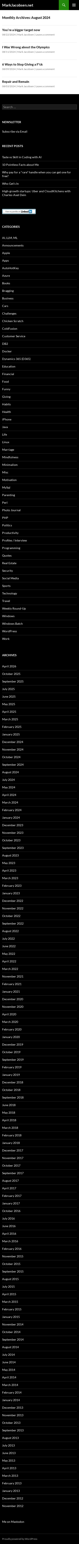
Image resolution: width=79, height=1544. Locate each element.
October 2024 (11, 757)
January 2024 (11, 817)
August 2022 (10, 931)
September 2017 (13, 1173)
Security (7, 570)
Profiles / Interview (14, 540)
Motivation (9, 480)
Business (7, 298)
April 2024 (9, 795)
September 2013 (13, 1430)
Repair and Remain (15, 81)
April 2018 (9, 1120)
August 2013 (10, 1438)
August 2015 (10, 1279)
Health (6, 412)
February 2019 (11, 1067)
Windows (8, 616)
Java (5, 427)
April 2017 (9, 1188)
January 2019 (11, 1074)
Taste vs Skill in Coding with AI (22, 157)
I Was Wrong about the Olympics (26, 47)
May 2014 (8, 1369)
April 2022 (9, 961)
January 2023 (11, 893)
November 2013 (12, 1415)
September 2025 (13, 681)
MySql (6, 487)
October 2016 (11, 1211)
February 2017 (11, 1196)
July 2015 (8, 1286)
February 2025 (11, 727)
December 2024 (12, 742)
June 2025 (9, 696)
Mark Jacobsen (25, 34)
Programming (11, 548)
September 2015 (13, 1271)
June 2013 (9, 1453)
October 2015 (11, 1264)
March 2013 (10, 1475)
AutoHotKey (10, 268)
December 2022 (12, 900)
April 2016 (9, 1233)
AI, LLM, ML (9, 238)
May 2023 (8, 863)
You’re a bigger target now (21, 30)
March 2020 (10, 1022)
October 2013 (11, 1422)
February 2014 (11, 1392)
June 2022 (9, 946)
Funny (6, 389)
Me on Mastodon (13, 1521)
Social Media (10, 578)
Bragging (8, 290)
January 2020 (11, 1037)
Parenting (8, 495)
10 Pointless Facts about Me (20, 164)
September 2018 (13, 1097)
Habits (6, 404)
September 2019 (13, 1059)
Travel (6, 601)
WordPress (9, 631)
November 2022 (12, 908)
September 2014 (13, 1339)
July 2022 (8, 938)
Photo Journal (11, 510)
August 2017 (10, 1180)
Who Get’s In (10, 183)
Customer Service (13, 336)
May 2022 (8, 953)
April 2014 (9, 1377)
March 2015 (10, 1301)
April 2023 (9, 870)
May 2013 (8, 1460)
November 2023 (12, 832)
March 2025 (10, 719)
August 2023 (10, 855)
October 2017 (11, 1165)
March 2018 (10, 1127)
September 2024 (13, 764)
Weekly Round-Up (14, 608)
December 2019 (12, 1044)
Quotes (7, 555)
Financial (8, 374)
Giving (6, 396)
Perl (5, 502)
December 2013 (12, 1407)
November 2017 (12, 1158)
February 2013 (11, 1483)
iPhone (6, 419)
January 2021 (11, 991)
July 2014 (8, 1354)
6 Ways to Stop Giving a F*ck (22, 64)
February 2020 (11, 1029)
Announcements (13, 245)
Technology (9, 593)
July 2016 (8, 1218)
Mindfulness (10, 457)
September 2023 (13, 848)
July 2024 (8, 779)
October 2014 (11, 1332)
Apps (5, 260)
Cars (5, 306)
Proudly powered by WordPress (19, 1538)
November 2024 (12, 749)
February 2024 (11, 810)
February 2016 (11, 1248)
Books (6, 283)
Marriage (8, 449)
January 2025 (11, 734)
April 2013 (9, 1468)
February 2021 (11, 984)
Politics (7, 525)
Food (5, 381)
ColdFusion (9, 328)
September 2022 (13, 923)
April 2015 (9, 1294)
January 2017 (11, 1203)
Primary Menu (74, 5)
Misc (5, 472)
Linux (5, 442)
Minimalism (10, 464)
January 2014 (11, 1400)
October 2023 (11, 840)
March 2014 (10, 1385)
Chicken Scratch (12, 321)
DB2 (5, 343)
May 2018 (8, 1112)
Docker (7, 351)
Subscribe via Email (14, 131)
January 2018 (11, 1143)
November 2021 (12, 976)
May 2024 (8, 787)
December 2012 (12, 1498)
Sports (6, 586)
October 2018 (11, 1090)
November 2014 (12, 1324)
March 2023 (10, 878)
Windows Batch (12, 623)
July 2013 (8, 1445)
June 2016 (9, 1226)
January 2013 (11, 1491)
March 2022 (10, 969)
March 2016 (10, 1241)
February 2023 (11, 885)
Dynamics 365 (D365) (16, 359)
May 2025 (8, 704)
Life (4, 434)
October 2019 (11, 1052)
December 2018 (12, 1082)
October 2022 (11, 916)
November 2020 (12, 1006)
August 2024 (10, 772)
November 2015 (12, 1256)
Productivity (10, 533)
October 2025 (11, 674)
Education (8, 366)
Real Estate (9, 563)
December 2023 (12, 825)
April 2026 (9, 666)
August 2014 (10, 1347)
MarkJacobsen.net (17, 5)
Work (5, 638)
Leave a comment (45, 34)
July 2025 (8, 689)
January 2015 (11, 1317)
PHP (5, 517)
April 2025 (9, 711)
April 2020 (9, 1014)
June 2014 (9, 1362)
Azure (6, 275)
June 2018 (9, 1105)
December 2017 (12, 1150)
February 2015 (11, 1309)
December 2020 (12, 999)
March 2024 (10, 802)
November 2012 (12, 1506)
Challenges (9, 313)
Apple (6, 253)
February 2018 (11, 1135)
